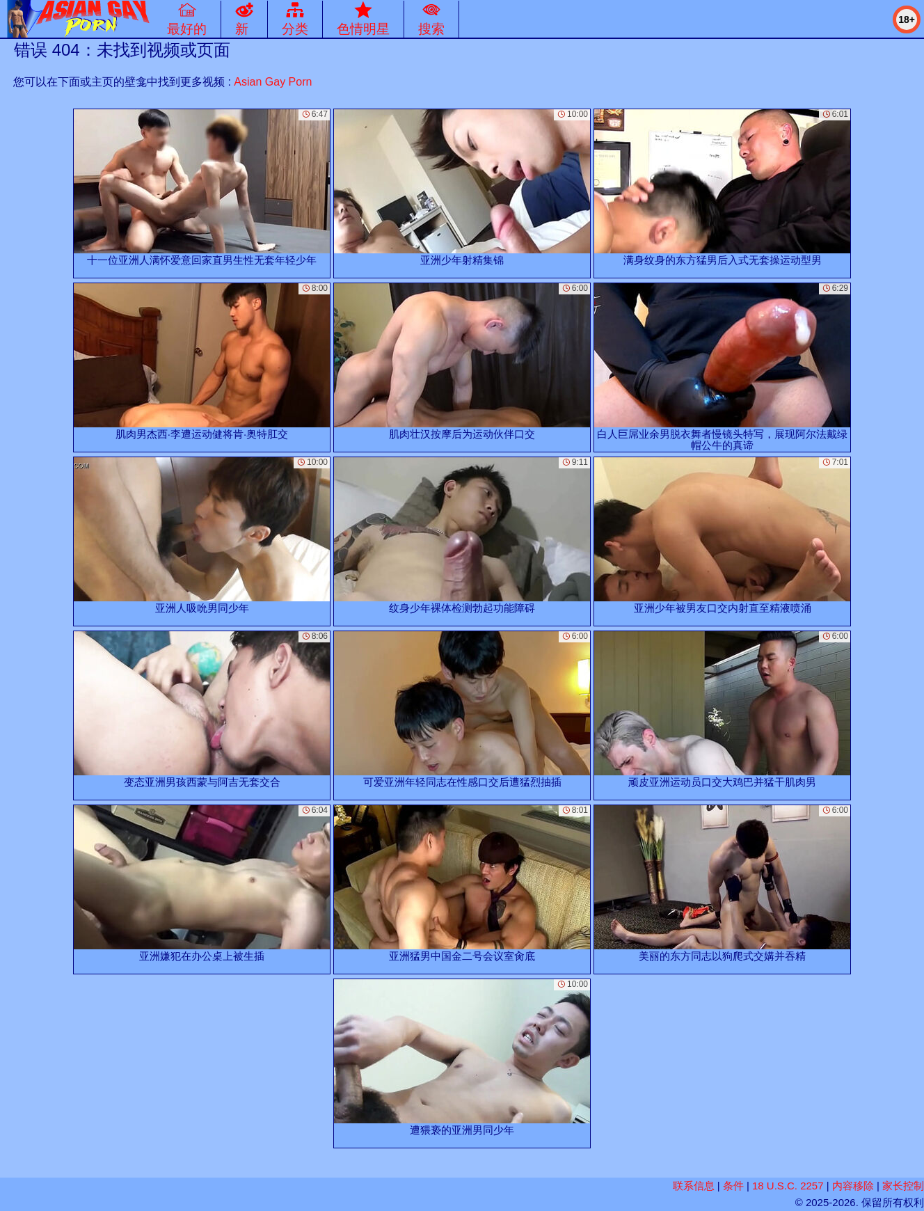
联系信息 (694, 1186)
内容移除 (853, 1186)
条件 (733, 1186)
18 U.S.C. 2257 (788, 1186)
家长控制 (903, 1186)
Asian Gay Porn (273, 82)
